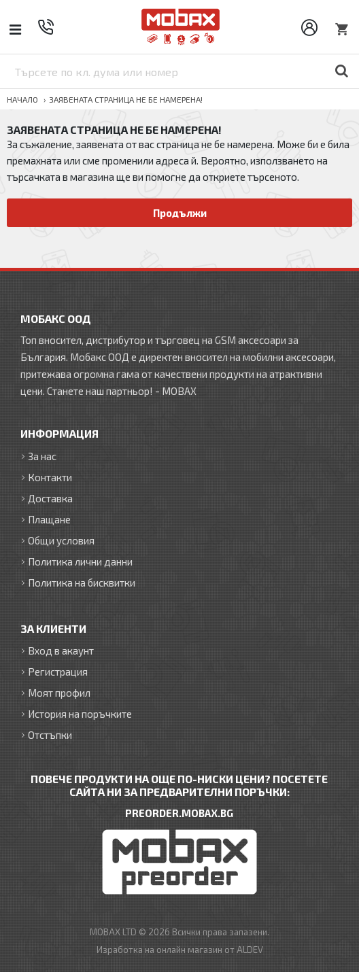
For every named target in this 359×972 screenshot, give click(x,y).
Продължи (180, 213)
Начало (22, 99)
